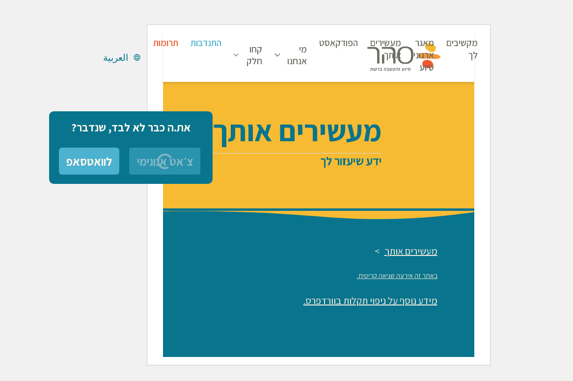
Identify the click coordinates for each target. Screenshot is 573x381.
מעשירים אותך (353, 49)
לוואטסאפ (57, 161)
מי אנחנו (265, 55)
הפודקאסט (306, 43)
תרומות (133, 43)
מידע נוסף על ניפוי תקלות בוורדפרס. (339, 300)
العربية (83, 57)
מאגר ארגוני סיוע (392, 55)
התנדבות (174, 43)
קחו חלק (222, 55)
